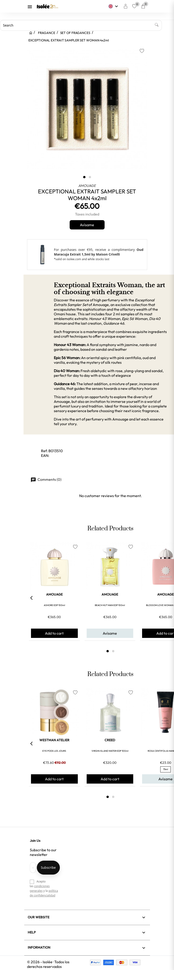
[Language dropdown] (113, 6)
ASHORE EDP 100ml (54, 605)
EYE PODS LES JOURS (54, 750)
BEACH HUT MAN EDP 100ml (110, 605)
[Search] (81, 25)
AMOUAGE (87, 185)
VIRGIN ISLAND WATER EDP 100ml (110, 750)
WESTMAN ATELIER (54, 740)
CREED (110, 740)
